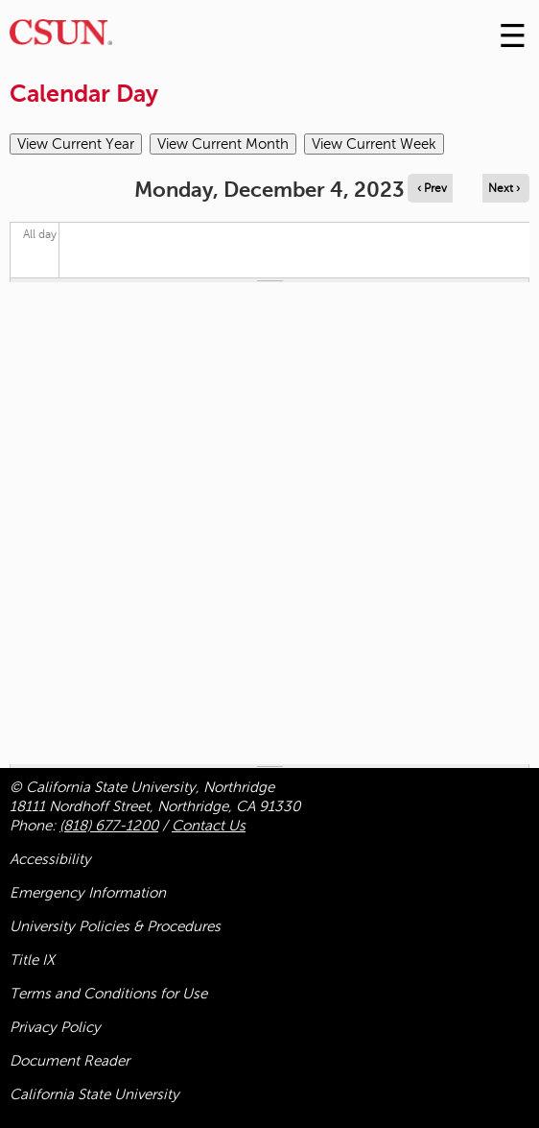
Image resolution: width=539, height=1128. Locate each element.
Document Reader (69, 1060)
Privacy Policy (55, 1027)
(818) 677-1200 (108, 825)
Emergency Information (88, 892)
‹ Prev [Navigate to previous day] (432, 188)
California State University (94, 1094)
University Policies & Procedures (115, 926)
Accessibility (50, 859)
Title (32, 960)
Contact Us (209, 825)
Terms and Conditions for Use (108, 993)
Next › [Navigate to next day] (504, 188)
